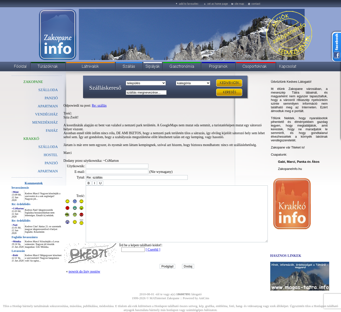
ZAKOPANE (22, 82)
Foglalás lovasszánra (13, 237)
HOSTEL (40, 155)
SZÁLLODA (37, 90)
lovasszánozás (9, 187)
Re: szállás (88, 105)
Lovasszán (7, 251)
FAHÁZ (41, 130)
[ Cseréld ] (142, 257)
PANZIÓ (40, 98)
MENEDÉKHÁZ (34, 122)
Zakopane (173, 298)
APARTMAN (37, 106)
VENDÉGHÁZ (35, 114)
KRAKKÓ (20, 139)
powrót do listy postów (73, 278)
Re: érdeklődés (9, 204)
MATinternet (158, 298)
